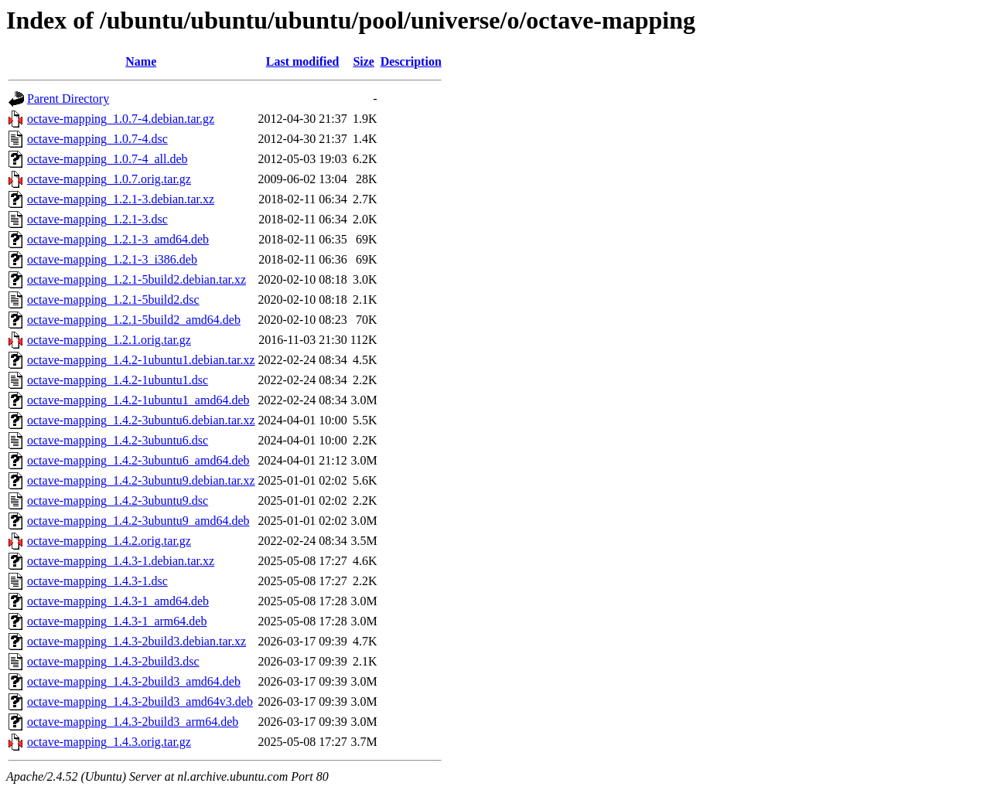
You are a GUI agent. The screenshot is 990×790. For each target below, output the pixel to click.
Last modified (303, 61)
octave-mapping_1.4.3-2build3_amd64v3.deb (140, 701)
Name (140, 61)
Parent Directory (68, 98)
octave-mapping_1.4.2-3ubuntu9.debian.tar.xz (141, 480)
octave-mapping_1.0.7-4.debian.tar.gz (120, 118)
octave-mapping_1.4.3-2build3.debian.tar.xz (136, 641)
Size (363, 61)
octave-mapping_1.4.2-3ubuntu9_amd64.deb (138, 520)
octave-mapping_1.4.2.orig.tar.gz (109, 540)
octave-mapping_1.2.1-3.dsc (97, 219)
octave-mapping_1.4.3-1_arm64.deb (117, 621)
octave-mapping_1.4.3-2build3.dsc (113, 661)
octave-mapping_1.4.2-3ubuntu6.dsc (117, 440)
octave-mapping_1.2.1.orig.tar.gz (109, 339)
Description (411, 61)
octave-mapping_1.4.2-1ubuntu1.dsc (117, 379)
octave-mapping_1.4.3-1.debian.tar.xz (120, 560)
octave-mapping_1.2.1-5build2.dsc (113, 299)
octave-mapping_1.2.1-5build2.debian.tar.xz (136, 279)
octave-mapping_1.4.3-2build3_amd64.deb (134, 681)
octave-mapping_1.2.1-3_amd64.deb (118, 239)
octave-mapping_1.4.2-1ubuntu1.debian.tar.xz (141, 359)
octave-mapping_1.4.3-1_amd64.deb (118, 601)
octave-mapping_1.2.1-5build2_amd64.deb (134, 319)
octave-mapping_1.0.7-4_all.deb (107, 158)
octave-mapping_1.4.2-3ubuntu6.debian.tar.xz (141, 420)
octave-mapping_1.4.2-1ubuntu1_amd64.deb (138, 400)
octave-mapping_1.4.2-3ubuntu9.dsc (117, 500)
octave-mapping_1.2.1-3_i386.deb (112, 259)
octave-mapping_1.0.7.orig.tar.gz (109, 179)
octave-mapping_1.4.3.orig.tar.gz (109, 741)
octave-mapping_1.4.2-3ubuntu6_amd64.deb (138, 460)
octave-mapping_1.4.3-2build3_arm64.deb (132, 721)
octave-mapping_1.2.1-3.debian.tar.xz (120, 199)
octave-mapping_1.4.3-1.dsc (97, 580)
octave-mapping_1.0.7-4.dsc (97, 138)
